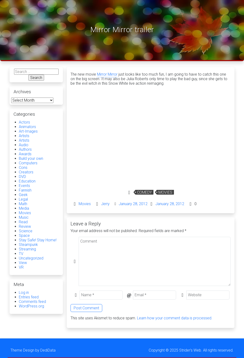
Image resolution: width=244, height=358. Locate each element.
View (23, 262)
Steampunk (28, 244)
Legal (23, 199)
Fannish (25, 190)
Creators (26, 172)
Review (25, 226)
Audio (23, 145)
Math (23, 204)
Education (27, 181)
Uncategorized (31, 258)
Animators (27, 127)
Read (23, 222)
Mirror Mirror (107, 74)
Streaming (27, 249)
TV (21, 253)
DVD (22, 176)
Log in (24, 292)
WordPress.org (31, 306)
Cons (23, 167)
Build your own (31, 158)
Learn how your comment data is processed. (174, 318)
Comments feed (32, 301)
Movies (165, 192)
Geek (23, 194)
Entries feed (29, 297)
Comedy (144, 192)
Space (24, 235)
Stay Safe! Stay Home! (37, 240)
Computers (28, 163)
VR (21, 267)
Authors (25, 149)
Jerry (105, 204)
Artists (24, 136)
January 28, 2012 (133, 204)
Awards (25, 154)
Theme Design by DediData (33, 350)
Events (24, 185)
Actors (24, 122)
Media (24, 208)
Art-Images (28, 131)
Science (25, 231)
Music (24, 217)
